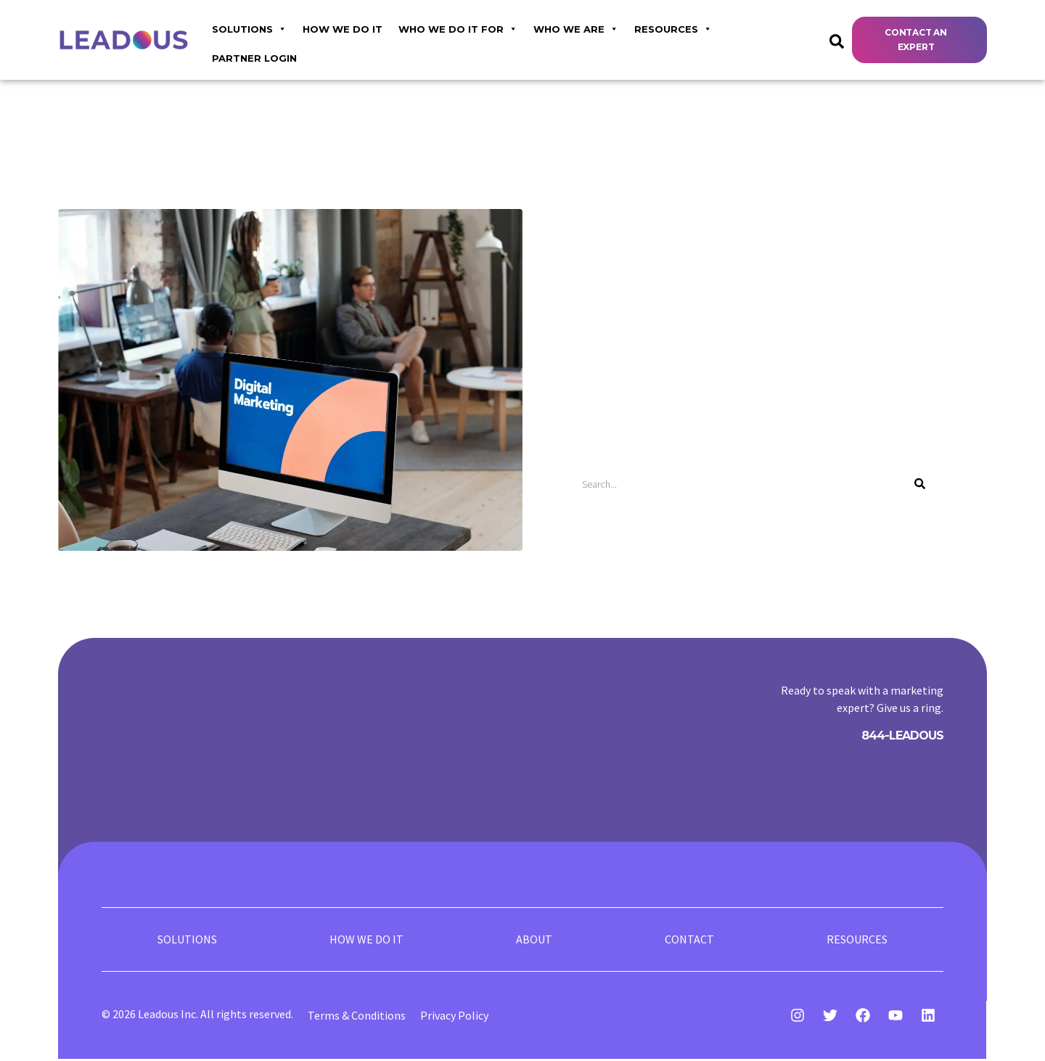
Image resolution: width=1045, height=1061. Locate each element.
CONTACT (689, 940)
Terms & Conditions (357, 1017)
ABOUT (534, 940)
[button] (919, 40)
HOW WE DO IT (342, 29)
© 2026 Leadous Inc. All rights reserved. (197, 1016)
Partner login (254, 58)
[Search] (920, 484)
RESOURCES (673, 27)
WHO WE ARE (575, 27)
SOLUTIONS (187, 940)
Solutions (249, 27)
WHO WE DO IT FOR (457, 27)
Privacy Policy (454, 1017)
